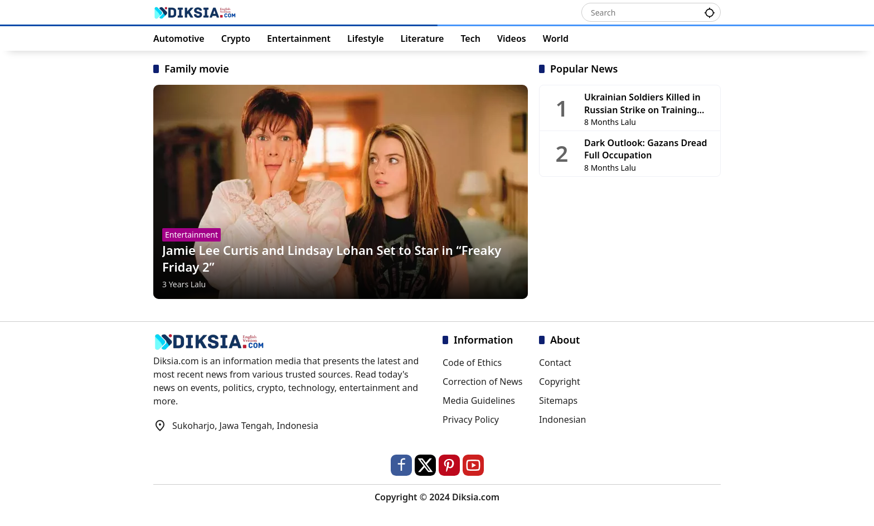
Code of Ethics (472, 362)
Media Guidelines (479, 400)
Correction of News (482, 381)
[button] (709, 12)
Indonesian (562, 419)
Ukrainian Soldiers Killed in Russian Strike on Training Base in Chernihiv (642, 103)
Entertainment (191, 234)
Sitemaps (558, 400)
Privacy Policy (471, 419)
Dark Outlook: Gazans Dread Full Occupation (645, 149)
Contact (555, 362)
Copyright (559, 381)
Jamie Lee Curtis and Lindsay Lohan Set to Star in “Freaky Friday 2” (331, 259)
